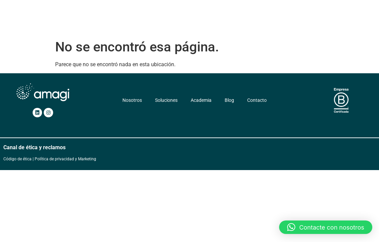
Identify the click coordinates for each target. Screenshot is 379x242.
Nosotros (134, 21)
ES (307, 22)
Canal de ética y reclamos (34, 147)
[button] (325, 227)
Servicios (199, 22)
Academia (233, 21)
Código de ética (17, 159)
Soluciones (165, 21)
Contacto (282, 21)
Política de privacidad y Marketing (65, 159)
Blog (258, 21)
